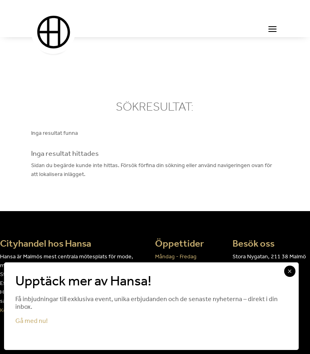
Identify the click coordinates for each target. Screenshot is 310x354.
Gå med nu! (31, 321)
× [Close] (289, 271)
